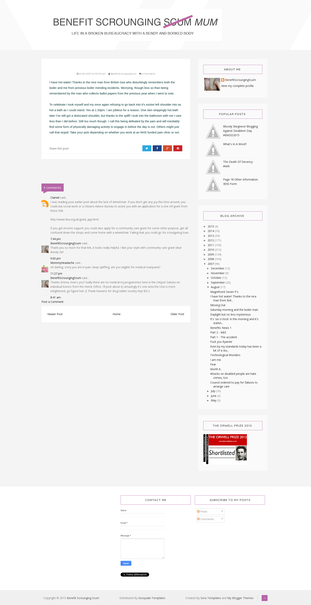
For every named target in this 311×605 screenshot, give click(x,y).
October (216, 278)
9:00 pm (55, 258)
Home (117, 314)
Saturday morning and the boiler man (234, 310)
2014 (211, 231)
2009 (211, 254)
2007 (211, 264)
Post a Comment (52, 302)
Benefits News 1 (220, 328)
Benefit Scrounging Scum (83, 598)
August (216, 287)
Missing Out (218, 305)
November (218, 273)
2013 (211, 236)
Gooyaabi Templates (151, 598)
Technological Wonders (225, 355)
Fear (213, 364)
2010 (211, 250)
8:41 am (55, 297)
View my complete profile (237, 86)
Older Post (177, 314)
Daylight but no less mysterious (230, 314)
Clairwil (54, 197)
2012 (211, 240)
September (218, 282)
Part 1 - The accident (223, 337)
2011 (211, 245)
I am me (215, 360)
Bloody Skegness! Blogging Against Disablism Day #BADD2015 (240, 130)
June (214, 396)
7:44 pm (55, 239)
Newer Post (55, 314)
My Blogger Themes (240, 598)
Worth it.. (216, 369)
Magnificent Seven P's (224, 292)
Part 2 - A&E (218, 332)
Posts (202, 511)
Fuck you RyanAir (221, 342)
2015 (211, 226)
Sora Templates (211, 598)
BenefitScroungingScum (65, 243)
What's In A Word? (235, 144)
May (214, 400)
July (213, 391)
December (218, 268)
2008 (211, 259)
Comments (205, 519)
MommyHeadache (62, 263)
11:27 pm (56, 273)
